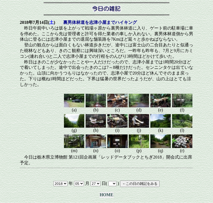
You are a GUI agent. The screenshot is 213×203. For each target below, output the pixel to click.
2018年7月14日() (37, 22)
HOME (107, 194)
